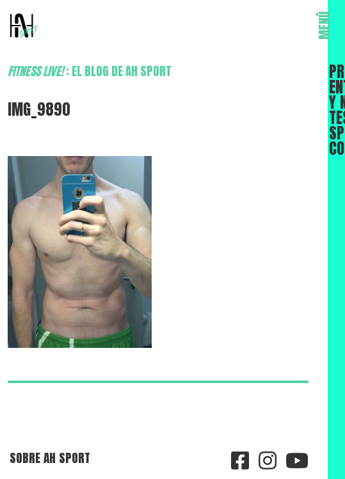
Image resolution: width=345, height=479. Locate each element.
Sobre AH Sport (50, 457)
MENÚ (324, 26)
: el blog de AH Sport (90, 71)
